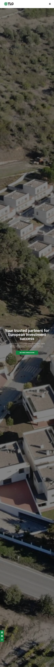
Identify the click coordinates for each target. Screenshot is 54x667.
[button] (49, 4)
